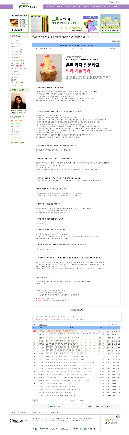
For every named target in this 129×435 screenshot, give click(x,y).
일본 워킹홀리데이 (76, 6)
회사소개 (34, 413)
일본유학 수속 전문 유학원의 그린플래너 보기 (110, 31)
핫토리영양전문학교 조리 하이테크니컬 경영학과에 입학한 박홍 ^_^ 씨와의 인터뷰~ (71, 333)
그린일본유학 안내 (16, 137)
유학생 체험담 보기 (17, 132)
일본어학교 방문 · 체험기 (18, 69)
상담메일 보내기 (50, 298)
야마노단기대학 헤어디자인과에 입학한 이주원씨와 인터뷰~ (64, 347)
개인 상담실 (14, 43)
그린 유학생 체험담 (17, 52)
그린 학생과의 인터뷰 (17, 63)
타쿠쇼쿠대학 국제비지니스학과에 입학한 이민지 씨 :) (62, 341)
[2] (73, 400)
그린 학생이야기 (16, 55)
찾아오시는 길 (15, 135)
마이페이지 (116, 6)
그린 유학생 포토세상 (17, 60)
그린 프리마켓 (15, 77)
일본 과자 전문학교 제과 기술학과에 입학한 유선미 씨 (62, 344)
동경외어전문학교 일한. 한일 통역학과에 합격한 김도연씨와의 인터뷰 (67, 380)
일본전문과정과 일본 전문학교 (59, 6)
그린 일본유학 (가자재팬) (48, 418)
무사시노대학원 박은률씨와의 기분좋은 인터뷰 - (60, 395)
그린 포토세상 (15, 74)
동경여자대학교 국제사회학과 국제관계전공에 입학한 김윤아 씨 (65, 353)
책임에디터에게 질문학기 (18, 110)
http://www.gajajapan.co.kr (52, 300)
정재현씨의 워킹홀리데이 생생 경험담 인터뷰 (59, 386)
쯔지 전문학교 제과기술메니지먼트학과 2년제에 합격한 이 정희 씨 (66, 374)
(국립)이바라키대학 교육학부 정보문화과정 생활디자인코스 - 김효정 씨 (67, 368)
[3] (76, 400)
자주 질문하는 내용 (17, 49)
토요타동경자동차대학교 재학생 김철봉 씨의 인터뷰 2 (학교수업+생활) (67, 356)
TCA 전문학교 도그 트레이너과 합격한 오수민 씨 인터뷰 (63, 338)
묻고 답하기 (14, 40)
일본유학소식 (15, 80)
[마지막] (80, 400)
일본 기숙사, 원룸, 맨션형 (86, 6)
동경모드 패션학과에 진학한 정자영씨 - (58, 392)
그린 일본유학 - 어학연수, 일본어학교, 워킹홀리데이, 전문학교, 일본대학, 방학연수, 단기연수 (28, 6)
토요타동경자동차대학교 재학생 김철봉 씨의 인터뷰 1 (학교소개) (65, 359)
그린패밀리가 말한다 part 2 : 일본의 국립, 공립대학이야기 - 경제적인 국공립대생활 (71, 362)
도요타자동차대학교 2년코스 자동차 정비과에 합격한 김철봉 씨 (65, 377)
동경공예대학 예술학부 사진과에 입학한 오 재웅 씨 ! (61, 389)
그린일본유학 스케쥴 (17, 85)
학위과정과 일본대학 (67, 6)
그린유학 (79, 49)
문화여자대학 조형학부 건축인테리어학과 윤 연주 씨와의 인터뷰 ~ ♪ (66, 371)
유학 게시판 (107, 6)
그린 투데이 (14, 71)
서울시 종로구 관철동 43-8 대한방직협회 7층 (46, 421)
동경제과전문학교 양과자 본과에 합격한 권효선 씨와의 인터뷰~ (65, 350)
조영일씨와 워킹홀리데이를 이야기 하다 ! (58, 383)
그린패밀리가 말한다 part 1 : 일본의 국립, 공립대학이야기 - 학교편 (66, 365)
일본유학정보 (96, 6)
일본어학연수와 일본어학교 (50, 6)
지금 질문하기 (15, 126)
